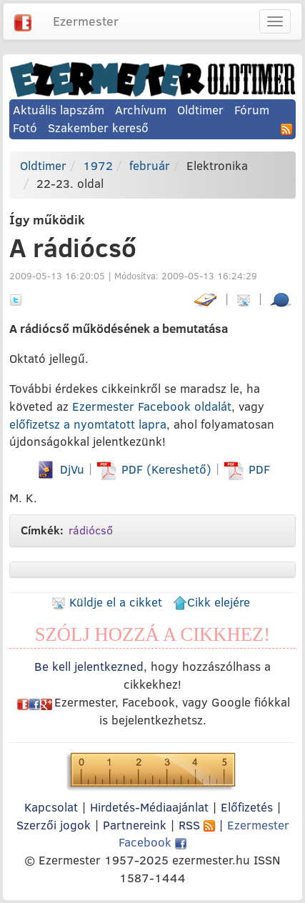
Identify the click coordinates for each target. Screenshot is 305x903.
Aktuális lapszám (58, 109)
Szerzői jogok (53, 825)
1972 (98, 165)
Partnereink (134, 825)
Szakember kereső (98, 127)
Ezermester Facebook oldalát (151, 406)
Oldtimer (200, 109)
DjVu (59, 469)
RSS (197, 825)
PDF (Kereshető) (155, 469)
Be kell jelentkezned (89, 666)
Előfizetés (247, 807)
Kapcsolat (51, 807)
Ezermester (86, 21)
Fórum (251, 109)
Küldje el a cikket (106, 602)
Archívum (140, 109)
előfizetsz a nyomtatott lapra (87, 424)
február (149, 165)
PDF (247, 469)
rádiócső (91, 530)
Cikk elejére (211, 602)
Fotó (25, 127)
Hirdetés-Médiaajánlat (149, 807)
